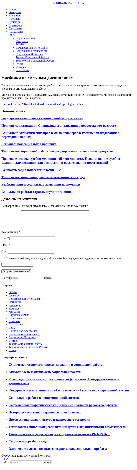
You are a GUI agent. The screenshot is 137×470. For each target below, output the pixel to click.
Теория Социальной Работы (32, 57)
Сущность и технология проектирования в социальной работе (55, 369)
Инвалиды (15, 15)
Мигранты (22, 41)
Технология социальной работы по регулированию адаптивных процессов (57, 151)
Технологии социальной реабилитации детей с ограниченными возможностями (68, 431)
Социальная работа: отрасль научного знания (36, 192)
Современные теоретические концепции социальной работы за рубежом (63, 409)
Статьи (13, 344)
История (21, 67)
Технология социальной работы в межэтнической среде (43, 177)
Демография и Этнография (32, 47)
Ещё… (13, 34)
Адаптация (15, 25)
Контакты (45, 459)
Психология (16, 31)
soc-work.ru (30, 459)
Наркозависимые (26, 38)
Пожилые (14, 18)
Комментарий (10, 236)
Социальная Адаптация (23, 335)
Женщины (15, 12)
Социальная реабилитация (29, 445)
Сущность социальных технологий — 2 (31, 170)
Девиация (14, 21)
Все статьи (22, 70)
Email (5, 249)
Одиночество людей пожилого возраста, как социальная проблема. (59, 453)
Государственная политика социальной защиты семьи (42, 118)
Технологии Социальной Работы (35, 60)
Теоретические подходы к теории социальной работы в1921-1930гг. (59, 438)
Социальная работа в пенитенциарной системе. (44, 402)
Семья (12, 9)
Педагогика (15, 28)
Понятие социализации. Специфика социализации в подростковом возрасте (58, 125)
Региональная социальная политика (29, 144)
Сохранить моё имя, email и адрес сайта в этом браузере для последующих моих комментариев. (64, 262)
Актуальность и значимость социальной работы (45, 376)
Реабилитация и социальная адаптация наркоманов (40, 184)
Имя (5, 242)
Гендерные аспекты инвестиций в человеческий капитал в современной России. (69, 394)
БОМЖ (20, 44)
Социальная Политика (29, 54)
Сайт (4, 255)
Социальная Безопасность (31, 50)
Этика (19, 63)
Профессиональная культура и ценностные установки (49, 424)
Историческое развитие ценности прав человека (45, 416)
